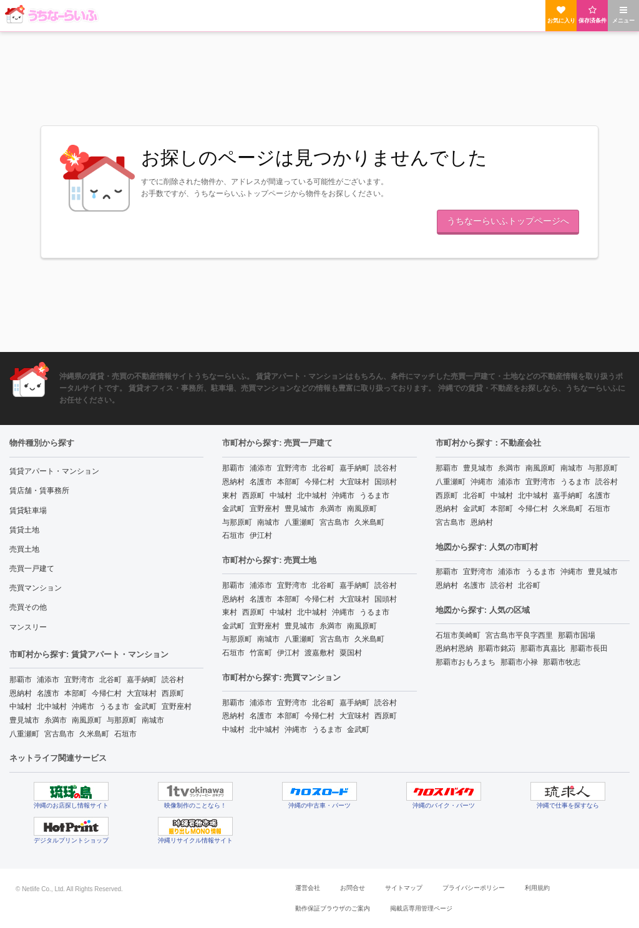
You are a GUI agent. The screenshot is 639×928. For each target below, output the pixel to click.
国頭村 (385, 481)
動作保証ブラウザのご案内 (332, 908)
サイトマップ (403, 887)
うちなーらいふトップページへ (508, 221)
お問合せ (352, 887)
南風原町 (87, 720)
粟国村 (350, 652)
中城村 (20, 706)
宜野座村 (177, 706)
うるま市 (114, 706)
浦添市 (48, 679)
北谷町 (110, 679)
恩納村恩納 (454, 648)
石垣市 (125, 734)
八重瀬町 (24, 734)
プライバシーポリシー (473, 887)
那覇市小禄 (519, 662)
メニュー (623, 15)
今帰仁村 (107, 693)
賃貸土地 (24, 529)
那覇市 (20, 679)
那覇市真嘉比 (542, 648)
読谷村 (173, 679)
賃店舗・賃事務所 (39, 490)
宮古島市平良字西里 (519, 635)
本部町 (75, 693)
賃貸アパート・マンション (54, 471)
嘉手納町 (142, 679)
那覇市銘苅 (496, 648)
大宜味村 (142, 693)
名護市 (48, 693)
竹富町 (261, 652)
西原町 (173, 693)
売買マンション (35, 588)
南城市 (153, 720)
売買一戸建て (31, 568)
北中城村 (52, 706)
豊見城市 (24, 720)
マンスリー (28, 627)
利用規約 (537, 887)
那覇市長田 (589, 648)
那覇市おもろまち (465, 662)
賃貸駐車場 (28, 510)
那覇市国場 (576, 635)
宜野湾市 (79, 679)
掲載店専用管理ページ (421, 908)
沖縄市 (83, 706)
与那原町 (122, 720)
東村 (229, 495)
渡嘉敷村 (319, 652)
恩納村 (20, 693)
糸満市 (55, 720)
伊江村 (261, 535)
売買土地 (24, 549)
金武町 (145, 706)
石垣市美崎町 (458, 635)
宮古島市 (59, 734)
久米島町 (94, 734)
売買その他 (28, 607)
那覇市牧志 (561, 662)
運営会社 (307, 887)
